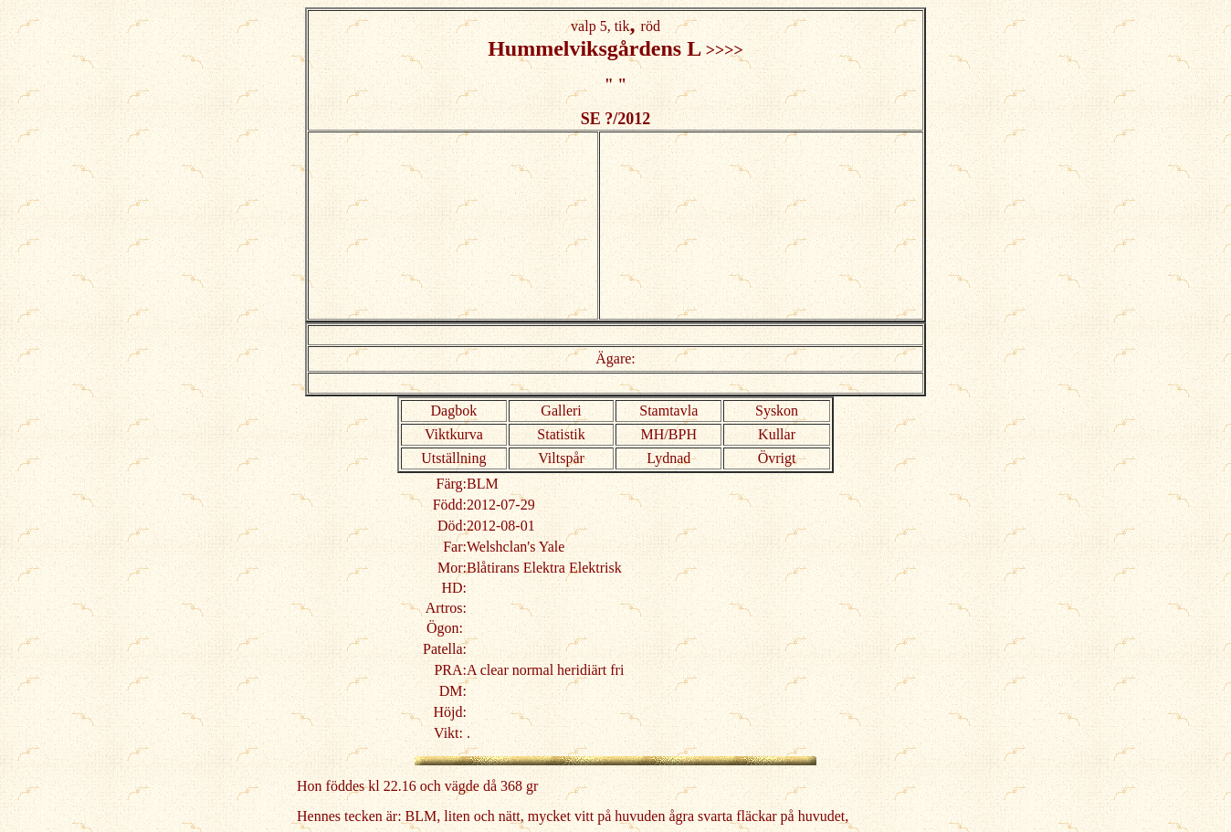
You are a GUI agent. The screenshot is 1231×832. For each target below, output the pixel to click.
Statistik (560, 434)
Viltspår (561, 458)
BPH (682, 434)
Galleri (561, 410)
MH (653, 434)
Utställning (453, 458)
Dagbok (454, 410)
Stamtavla (668, 410)
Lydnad (668, 458)
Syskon (776, 410)
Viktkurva (454, 434)
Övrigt (777, 458)
